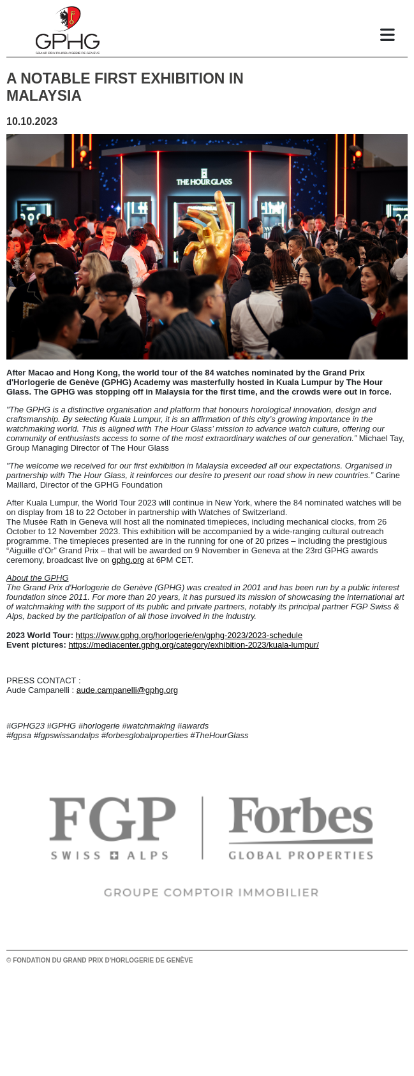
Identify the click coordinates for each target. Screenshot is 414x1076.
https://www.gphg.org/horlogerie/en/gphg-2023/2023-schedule (189, 635)
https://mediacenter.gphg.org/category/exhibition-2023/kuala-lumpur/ (194, 645)
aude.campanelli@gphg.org (127, 690)
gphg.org (128, 560)
